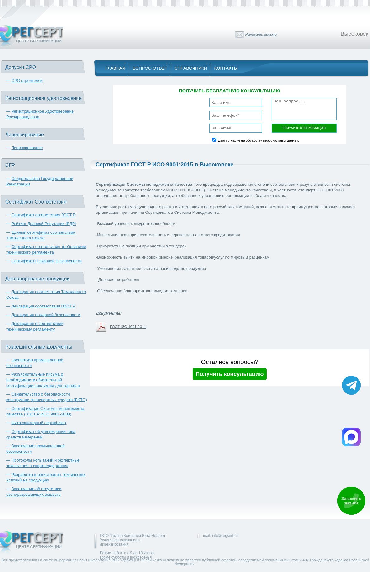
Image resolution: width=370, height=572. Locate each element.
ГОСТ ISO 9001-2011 (128, 327)
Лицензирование (27, 147)
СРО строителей (27, 80)
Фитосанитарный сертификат (39, 422)
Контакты (226, 68)
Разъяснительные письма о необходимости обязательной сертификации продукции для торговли (43, 380)
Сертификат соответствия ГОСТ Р (44, 215)
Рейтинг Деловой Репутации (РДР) (44, 223)
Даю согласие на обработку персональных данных (258, 140)
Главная (115, 68)
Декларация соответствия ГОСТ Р (44, 306)
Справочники (190, 68)
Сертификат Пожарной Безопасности (47, 261)
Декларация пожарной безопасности (46, 314)
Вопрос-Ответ (150, 68)
